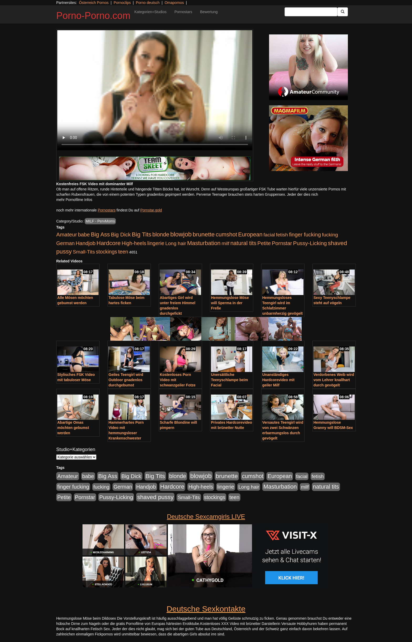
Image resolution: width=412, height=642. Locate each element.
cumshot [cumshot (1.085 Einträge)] (226, 234)
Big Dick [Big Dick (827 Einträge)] (121, 234)
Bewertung (209, 12)
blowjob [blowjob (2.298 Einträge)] (181, 234)
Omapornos (174, 3)
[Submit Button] (342, 11)
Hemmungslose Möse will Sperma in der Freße (230, 303)
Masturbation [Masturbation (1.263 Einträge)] (203, 243)
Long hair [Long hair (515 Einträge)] (175, 243)
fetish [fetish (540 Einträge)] (282, 234)
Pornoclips (122, 3)
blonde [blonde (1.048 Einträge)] (160, 234)
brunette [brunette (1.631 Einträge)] (204, 234)
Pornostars (183, 12)
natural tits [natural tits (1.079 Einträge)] (243, 243)
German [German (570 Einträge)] (65, 243)
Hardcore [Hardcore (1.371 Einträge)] (108, 243)
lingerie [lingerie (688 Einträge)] (155, 243)
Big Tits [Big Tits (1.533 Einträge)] (141, 234)
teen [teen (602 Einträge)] (123, 252)
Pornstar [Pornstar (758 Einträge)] (282, 243)
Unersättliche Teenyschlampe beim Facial (229, 379)
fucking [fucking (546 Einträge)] (330, 234)
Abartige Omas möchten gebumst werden (73, 427)
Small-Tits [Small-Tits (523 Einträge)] (84, 252)
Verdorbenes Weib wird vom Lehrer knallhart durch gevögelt (333, 379)
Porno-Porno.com (93, 15)
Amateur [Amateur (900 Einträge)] (66, 234)
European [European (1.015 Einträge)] (250, 234)
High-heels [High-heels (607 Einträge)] (134, 243)
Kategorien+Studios (150, 12)
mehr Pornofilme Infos (74, 200)
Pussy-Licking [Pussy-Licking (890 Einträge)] (310, 243)
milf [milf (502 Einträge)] (225, 243)
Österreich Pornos (94, 3)
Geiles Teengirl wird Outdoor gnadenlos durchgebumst (126, 379)
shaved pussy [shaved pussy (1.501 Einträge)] (155, 497)
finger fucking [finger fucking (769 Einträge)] (305, 234)
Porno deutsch (147, 3)
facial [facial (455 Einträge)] (269, 234)
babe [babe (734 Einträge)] (84, 234)
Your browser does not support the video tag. (154, 90)
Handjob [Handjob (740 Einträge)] (85, 243)
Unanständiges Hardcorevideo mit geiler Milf (278, 379)
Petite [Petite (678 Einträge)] (264, 243)
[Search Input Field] (311, 11)
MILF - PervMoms (100, 221)
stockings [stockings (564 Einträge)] (106, 252)
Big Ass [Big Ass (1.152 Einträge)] (100, 234)
